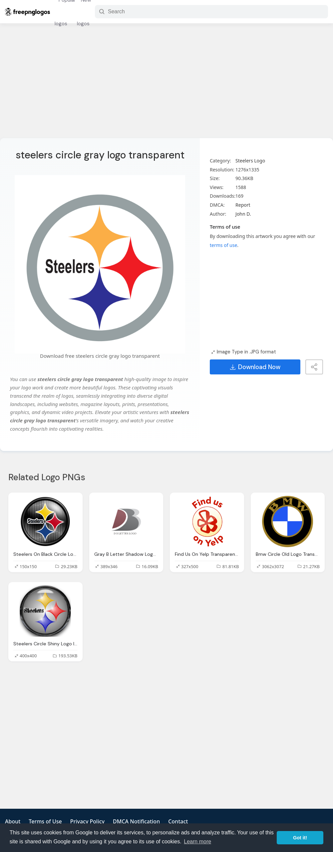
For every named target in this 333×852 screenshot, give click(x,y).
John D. (243, 214)
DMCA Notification (136, 821)
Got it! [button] (300, 837)
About (12, 821)
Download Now (255, 367)
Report (242, 205)
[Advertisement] (166, 84)
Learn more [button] (197, 841)
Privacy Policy (87, 821)
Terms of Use (45, 821)
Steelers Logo (250, 160)
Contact (178, 821)
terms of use (223, 245)
